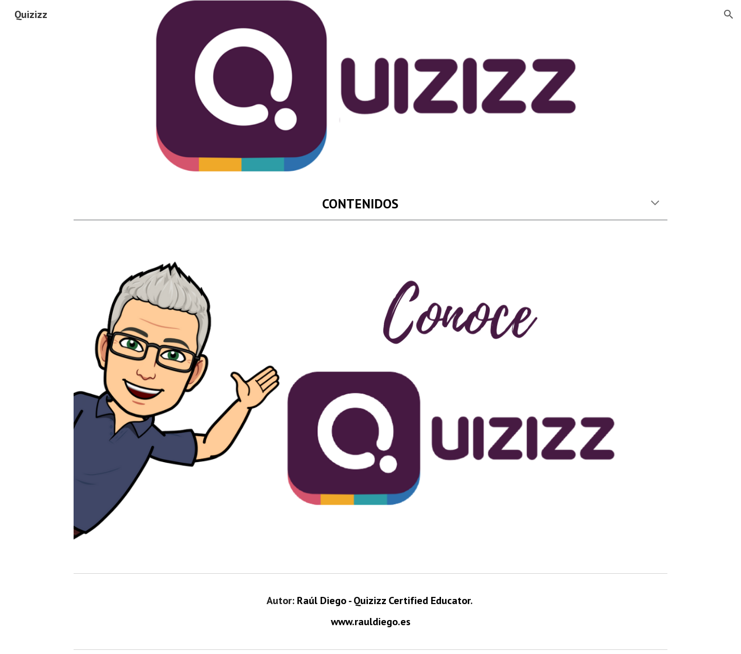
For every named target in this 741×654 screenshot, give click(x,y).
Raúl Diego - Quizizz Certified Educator (383, 600)
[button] (728, 14)
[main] (370, 203)
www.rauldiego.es (371, 621)
